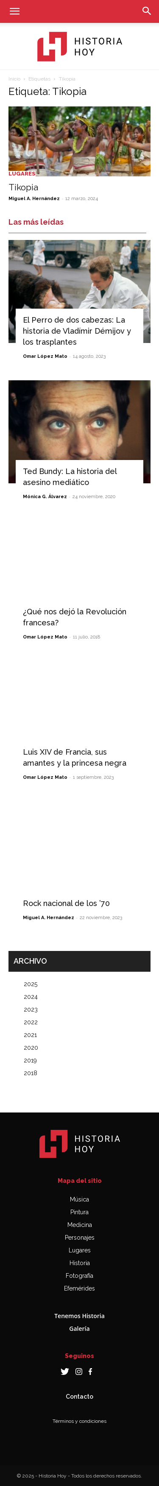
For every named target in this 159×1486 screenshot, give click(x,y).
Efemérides (79, 1288)
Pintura (79, 1212)
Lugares (22, 173)
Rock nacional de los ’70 (66, 903)
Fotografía (79, 1275)
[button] (14, 11)
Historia (80, 1263)
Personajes (80, 1237)
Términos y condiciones (79, 1421)
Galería (79, 1328)
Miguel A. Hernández (34, 198)
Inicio (14, 79)
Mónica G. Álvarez (45, 496)
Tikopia (23, 187)
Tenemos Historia (79, 1316)
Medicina (79, 1224)
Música (79, 1199)
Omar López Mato (45, 356)
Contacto (79, 1396)
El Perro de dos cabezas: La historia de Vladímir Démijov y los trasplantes (77, 330)
